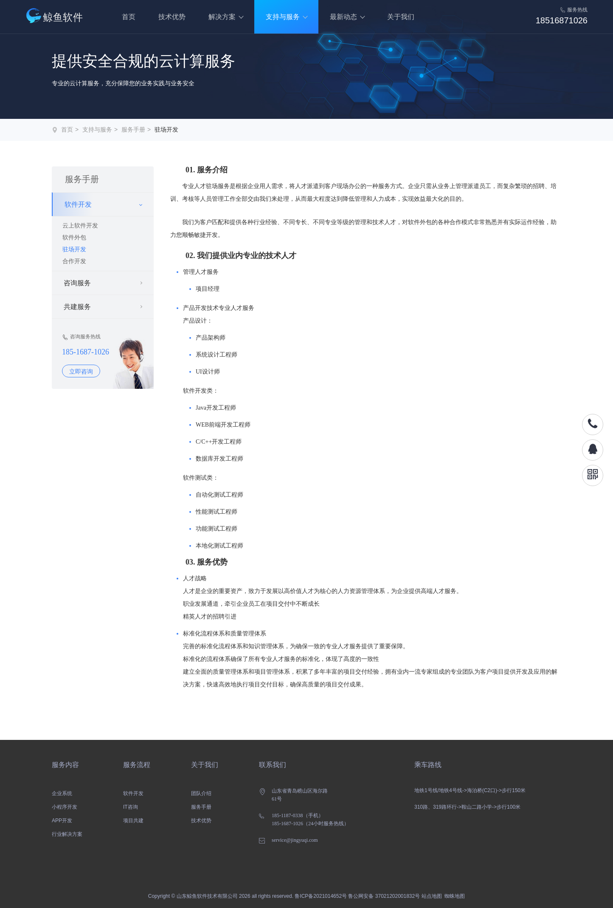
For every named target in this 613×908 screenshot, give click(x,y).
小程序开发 (64, 807)
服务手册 (133, 129)
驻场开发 (166, 129)
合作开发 (74, 261)
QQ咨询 (592, 450)
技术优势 (172, 16)
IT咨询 (130, 807)
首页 (128, 16)
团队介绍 (201, 793)
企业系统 (62, 793)
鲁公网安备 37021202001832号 (384, 896)
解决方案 (222, 16)
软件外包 (74, 237)
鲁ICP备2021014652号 (321, 896)
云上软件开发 (80, 225)
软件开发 (133, 793)
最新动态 (343, 16)
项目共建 (133, 821)
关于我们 (400, 16)
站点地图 (432, 896)
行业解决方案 (67, 834)
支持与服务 (283, 16)
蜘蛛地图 (454, 896)
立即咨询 (81, 371)
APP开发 (62, 821)
